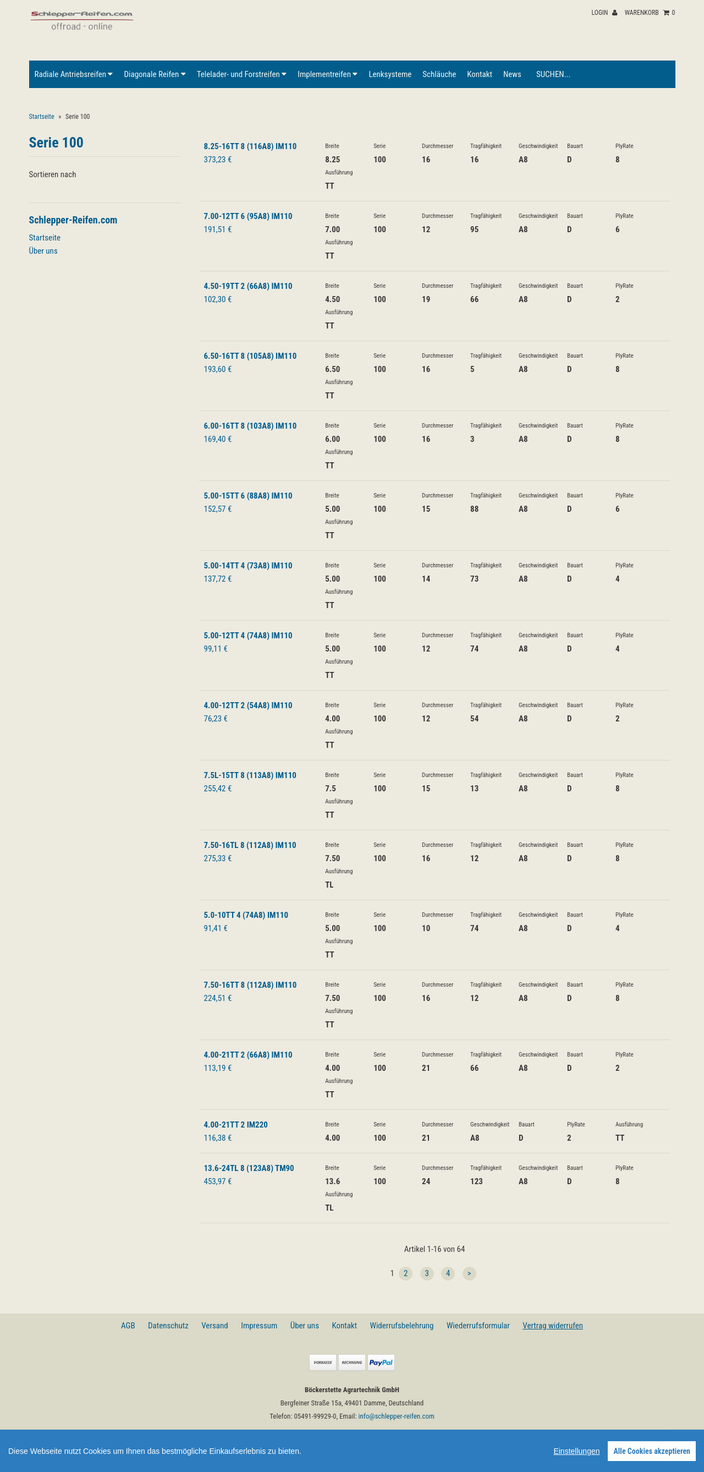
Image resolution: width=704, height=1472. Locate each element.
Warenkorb (650, 13)
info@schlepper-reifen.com (397, 1416)
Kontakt (479, 74)
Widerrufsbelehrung (402, 1326)
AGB (128, 1326)
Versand (214, 1326)
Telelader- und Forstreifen (242, 74)
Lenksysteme (390, 74)
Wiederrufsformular (478, 1326)
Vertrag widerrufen (552, 1326)
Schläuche (439, 74)
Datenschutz (168, 1326)
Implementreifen (328, 74)
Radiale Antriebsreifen (74, 74)
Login (604, 13)
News (512, 74)
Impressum (259, 1326)
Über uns (43, 251)
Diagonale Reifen (154, 74)
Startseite (41, 117)
